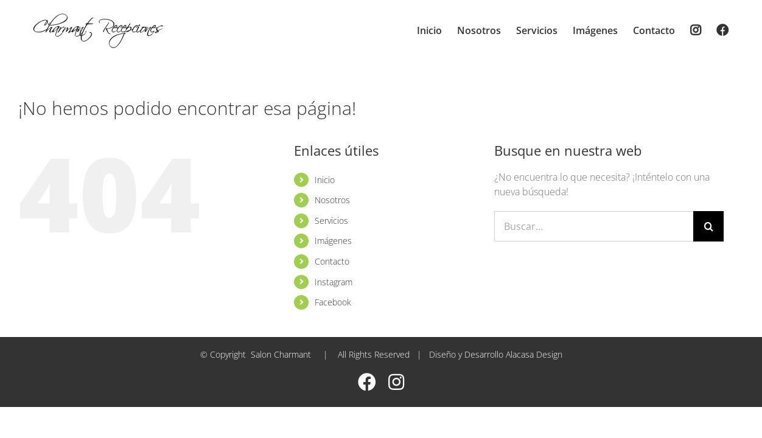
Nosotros (332, 200)
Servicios (331, 220)
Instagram (333, 282)
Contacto (332, 261)
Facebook (333, 302)
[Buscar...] (593, 226)
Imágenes (333, 240)
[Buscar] (708, 226)
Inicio (325, 180)
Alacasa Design (534, 354)
